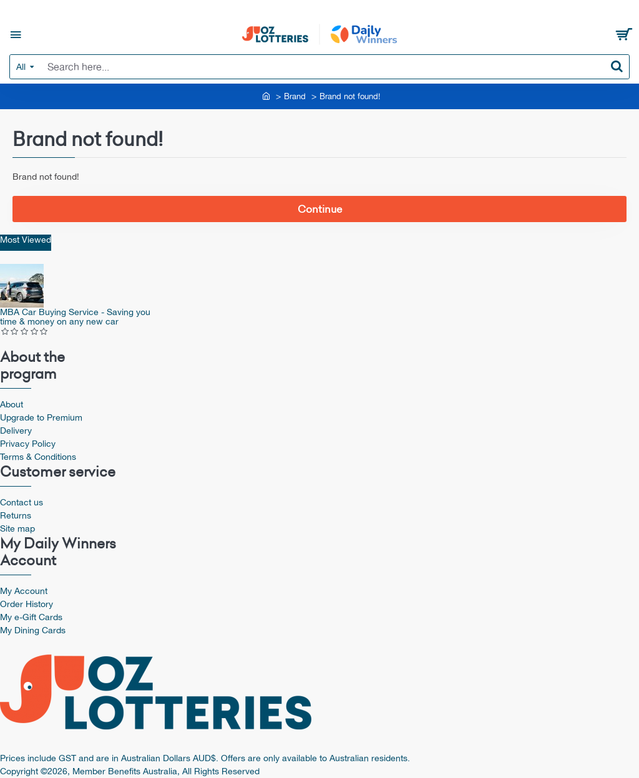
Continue (320, 209)
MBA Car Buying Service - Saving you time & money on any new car (75, 317)
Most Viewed (25, 240)
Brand (295, 96)
